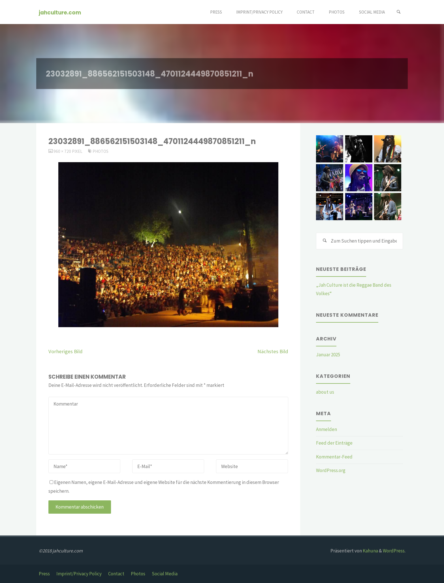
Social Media (165, 574)
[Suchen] (399, 12)
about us (325, 392)
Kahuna (370, 551)
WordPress (394, 551)
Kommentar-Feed (334, 457)
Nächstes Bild (272, 351)
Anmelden (326, 429)
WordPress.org (330, 470)
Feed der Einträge (334, 443)
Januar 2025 (328, 354)
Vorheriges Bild (65, 351)
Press (44, 574)
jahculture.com (60, 12)
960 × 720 (63, 151)
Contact (116, 574)
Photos (100, 151)
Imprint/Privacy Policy (79, 574)
